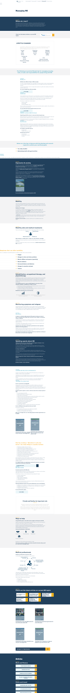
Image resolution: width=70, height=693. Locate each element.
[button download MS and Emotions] (31, 185)
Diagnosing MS (34, 1)
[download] (20, 614)
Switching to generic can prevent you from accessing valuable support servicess (48, 595)
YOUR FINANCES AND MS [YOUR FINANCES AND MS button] (26, 665)
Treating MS (39, 1)
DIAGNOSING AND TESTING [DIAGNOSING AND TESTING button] (25, 685)
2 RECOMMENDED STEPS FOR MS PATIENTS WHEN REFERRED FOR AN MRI (35, 595)
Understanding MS (28, 1)
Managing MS (44, 1)
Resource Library (49, 1)
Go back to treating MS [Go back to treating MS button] (23, 649)
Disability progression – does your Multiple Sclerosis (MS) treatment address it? (35, 600)
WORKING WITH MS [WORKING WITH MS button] (26, 669)
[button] (46, 35)
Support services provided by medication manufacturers (22, 599)
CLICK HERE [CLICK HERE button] (26, 91)
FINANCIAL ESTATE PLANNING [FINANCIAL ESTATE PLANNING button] (26, 673)
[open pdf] (20, 424)
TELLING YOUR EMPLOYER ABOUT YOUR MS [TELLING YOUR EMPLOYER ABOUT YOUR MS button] (25, 678)
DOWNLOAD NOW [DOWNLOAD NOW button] (20, 465)
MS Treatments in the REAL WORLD (22, 595)
